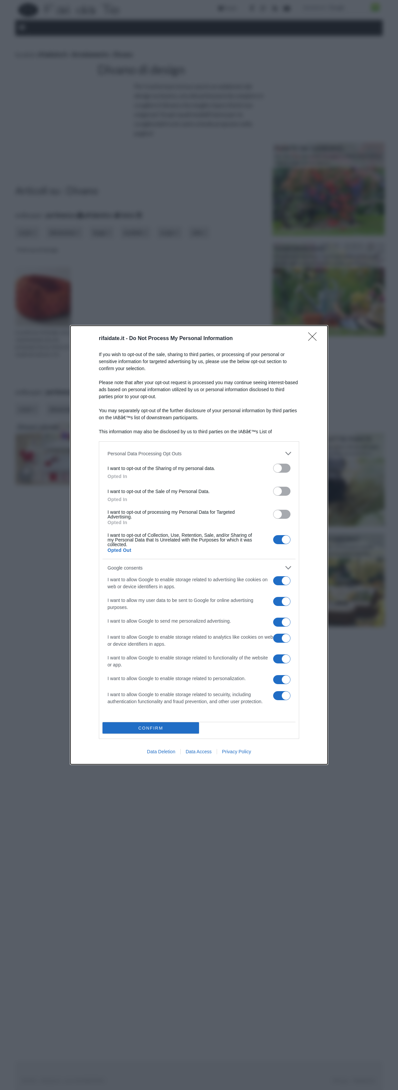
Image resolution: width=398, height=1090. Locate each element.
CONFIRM (150, 728)
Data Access (199, 751)
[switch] (281, 468)
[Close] (314, 338)
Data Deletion (161, 751)
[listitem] (199, 453)
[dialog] (199, 545)
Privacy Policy (236, 751)
